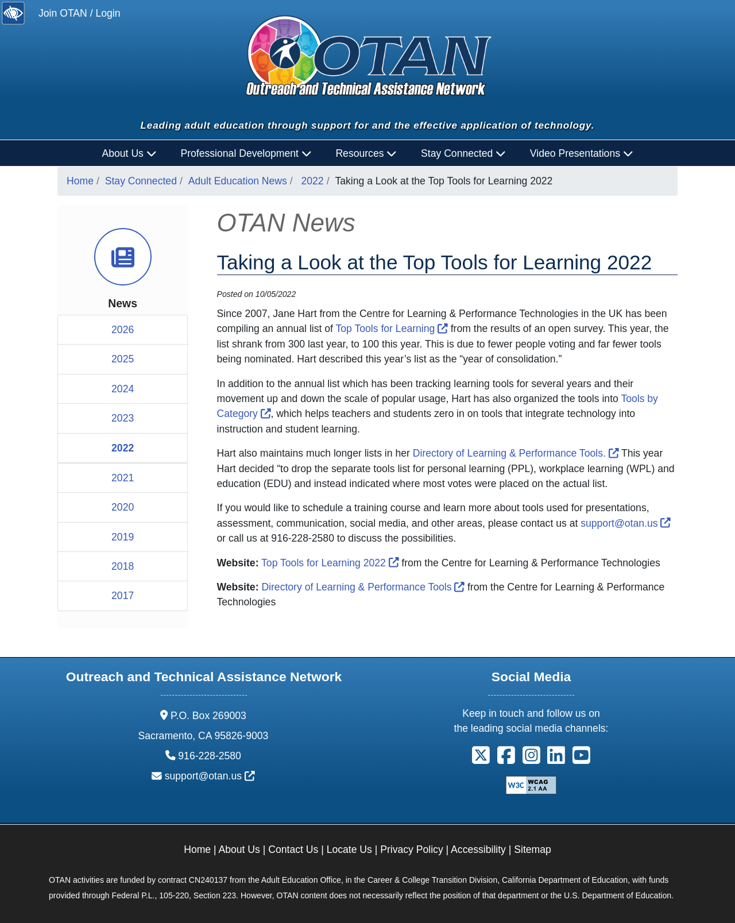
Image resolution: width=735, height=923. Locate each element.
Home (80, 181)
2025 (122, 359)
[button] (481, 759)
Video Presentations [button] (581, 153)
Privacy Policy (411, 849)
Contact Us (293, 849)
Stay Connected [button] (463, 153)
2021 (122, 478)
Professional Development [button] (245, 153)
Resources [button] (366, 153)
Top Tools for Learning (392, 328)
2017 (122, 595)
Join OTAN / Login (79, 13)
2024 (122, 389)
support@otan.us (626, 523)
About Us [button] (129, 153)
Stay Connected (141, 181)
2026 (122, 329)
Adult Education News (237, 181)
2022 (312, 181)
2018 (122, 566)
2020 (122, 507)
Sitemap (532, 849)
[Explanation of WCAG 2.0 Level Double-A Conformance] (531, 784)
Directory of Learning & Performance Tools (363, 587)
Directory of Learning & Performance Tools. (516, 453)
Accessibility (478, 849)
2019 (122, 537)
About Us (239, 849)
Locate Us (349, 849)
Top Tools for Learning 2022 (330, 563)
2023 (122, 418)
